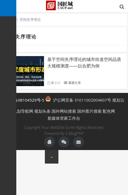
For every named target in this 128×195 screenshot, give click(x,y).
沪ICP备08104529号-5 (24, 100)
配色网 (109, 111)
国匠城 (64, 5)
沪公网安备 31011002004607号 (78, 99)
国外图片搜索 (89, 111)
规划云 (118, 100)
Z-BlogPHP (74, 133)
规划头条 (42, 111)
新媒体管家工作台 (64, 118)
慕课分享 (74, 82)
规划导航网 (23, 111)
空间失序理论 (20, 36)
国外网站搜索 (64, 111)
